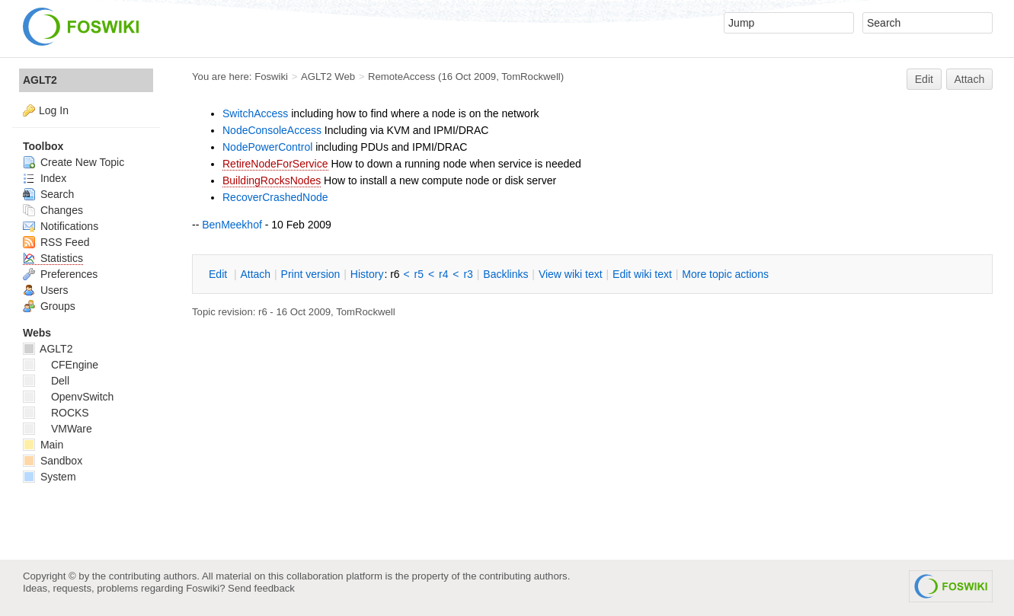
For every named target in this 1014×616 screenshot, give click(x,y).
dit (219, 274)
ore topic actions (725, 274)
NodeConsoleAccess (271, 130)
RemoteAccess (401, 76)
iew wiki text (571, 274)
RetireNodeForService (275, 164)
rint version (311, 274)
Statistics (53, 258)
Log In (54, 110)
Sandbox (52, 461)
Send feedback (261, 588)
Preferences (60, 274)
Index (44, 178)
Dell (46, 381)
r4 (443, 274)
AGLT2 (40, 80)
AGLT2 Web (328, 76)
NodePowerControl (267, 147)
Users (45, 290)
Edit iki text (642, 274)
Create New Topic (73, 162)
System (49, 477)
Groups (49, 306)
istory (367, 274)
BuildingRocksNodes (271, 180)
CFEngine (60, 365)
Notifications (60, 226)
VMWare (57, 429)
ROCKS (56, 413)
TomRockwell (531, 76)
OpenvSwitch (68, 397)
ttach (255, 274)
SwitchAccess (255, 113)
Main (43, 445)
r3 (467, 274)
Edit (924, 79)
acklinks (505, 274)
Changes (53, 210)
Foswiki (271, 76)
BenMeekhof (232, 225)
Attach (970, 79)
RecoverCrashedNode (275, 197)
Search (48, 194)
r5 (419, 274)
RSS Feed (56, 242)
